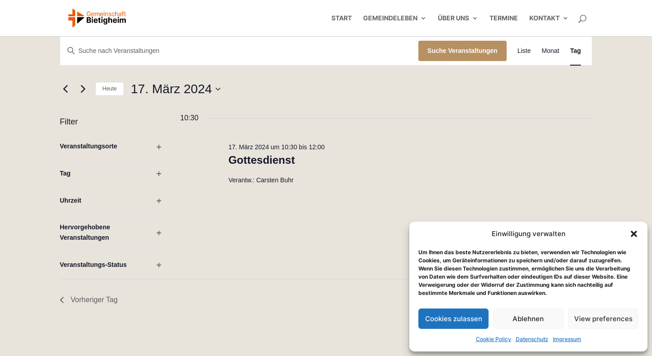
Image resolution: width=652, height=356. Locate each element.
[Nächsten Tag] (82, 89)
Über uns (453, 18)
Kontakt (544, 18)
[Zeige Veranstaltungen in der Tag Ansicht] (575, 51)
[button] (633, 233)
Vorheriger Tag (89, 300)
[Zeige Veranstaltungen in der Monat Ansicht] (550, 51)
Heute (109, 88)
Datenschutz (532, 339)
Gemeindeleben (390, 18)
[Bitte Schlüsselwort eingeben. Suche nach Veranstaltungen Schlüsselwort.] (239, 51)
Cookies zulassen (453, 318)
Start (341, 18)
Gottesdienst (261, 160)
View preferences (603, 318)
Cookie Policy (493, 339)
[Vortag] (65, 89)
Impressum (567, 339)
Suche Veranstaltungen (462, 50)
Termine (503, 18)
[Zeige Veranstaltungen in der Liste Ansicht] (524, 51)
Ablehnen (528, 318)
